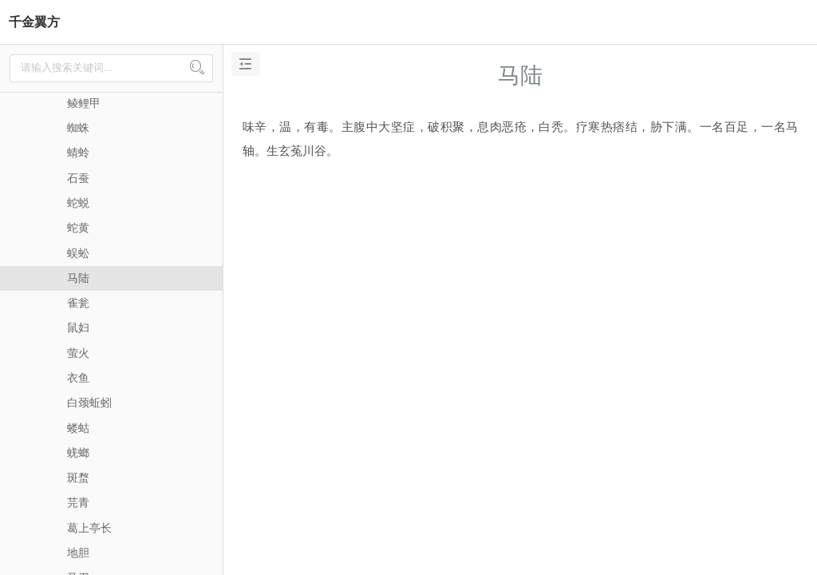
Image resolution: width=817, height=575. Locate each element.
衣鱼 (78, 377)
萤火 (78, 353)
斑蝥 (78, 477)
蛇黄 (78, 227)
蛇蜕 (78, 202)
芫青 (78, 502)
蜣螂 (78, 452)
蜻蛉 (78, 152)
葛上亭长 (89, 527)
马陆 (78, 278)
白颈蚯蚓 (89, 402)
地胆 (78, 552)
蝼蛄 (78, 428)
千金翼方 (34, 22)
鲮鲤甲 (84, 103)
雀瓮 (78, 302)
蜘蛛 (78, 127)
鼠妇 (78, 327)
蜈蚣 (78, 253)
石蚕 (78, 178)
